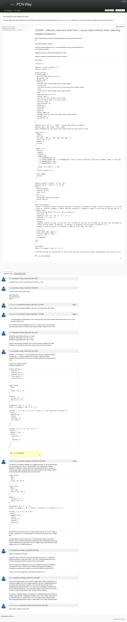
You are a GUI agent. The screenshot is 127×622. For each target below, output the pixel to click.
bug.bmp (39, 256)
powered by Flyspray (119, 619)
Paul (8, 28)
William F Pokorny (13, 30)
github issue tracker (66, 20)
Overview (9, 10)
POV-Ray (13, 27)
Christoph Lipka (13, 304)
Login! (124, 1)
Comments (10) (8, 273)
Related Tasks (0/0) (20, 274)
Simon (10, 578)
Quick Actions (120, 26)
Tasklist (19, 10)
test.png (14, 453)
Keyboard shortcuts (7, 616)
